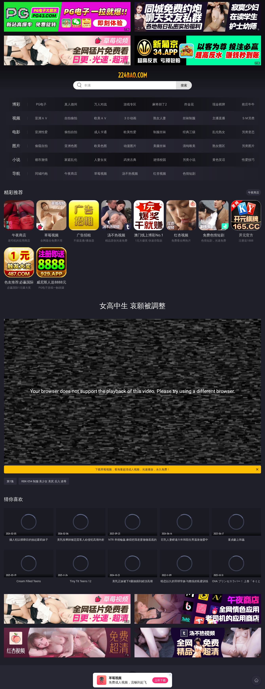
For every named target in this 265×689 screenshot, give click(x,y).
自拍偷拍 (70, 118)
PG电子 (41, 104)
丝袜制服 (189, 118)
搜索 (184, 85)
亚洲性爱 (41, 132)
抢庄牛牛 (248, 104)
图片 (16, 145)
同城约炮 (41, 173)
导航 (16, 173)
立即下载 (160, 680)
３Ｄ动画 (130, 118)
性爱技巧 (248, 159)
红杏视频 (159, 173)
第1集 (10, 481)
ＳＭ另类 (248, 118)
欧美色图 (100, 146)
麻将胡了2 (159, 104)
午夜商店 (70, 173)
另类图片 (248, 146)
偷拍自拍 (70, 132)
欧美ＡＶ (100, 118)
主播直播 (218, 118)
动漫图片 (130, 146)
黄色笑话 (218, 159)
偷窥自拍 (41, 146)
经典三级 (189, 132)
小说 (16, 159)
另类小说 (189, 159)
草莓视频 (100, 173)
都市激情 (41, 159)
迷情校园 (159, 159)
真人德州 (70, 104)
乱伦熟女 (218, 132)
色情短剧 (189, 173)
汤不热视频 (130, 173)
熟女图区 (218, 146)
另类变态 (248, 132)
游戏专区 (130, 104)
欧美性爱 (130, 132)
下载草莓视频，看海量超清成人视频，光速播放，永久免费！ (177, 469)
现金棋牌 (218, 104)
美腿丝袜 (159, 146)
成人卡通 (100, 132)
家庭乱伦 (70, 159)
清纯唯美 (189, 146)
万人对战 (100, 104)
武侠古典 (130, 159)
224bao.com (132, 75)
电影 (16, 132)
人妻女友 (100, 159)
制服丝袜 (159, 132)
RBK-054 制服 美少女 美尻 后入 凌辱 (43, 481)
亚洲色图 (70, 146)
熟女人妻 (159, 118)
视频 (16, 118)
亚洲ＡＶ (41, 118)
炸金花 (189, 104)
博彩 (16, 104)
